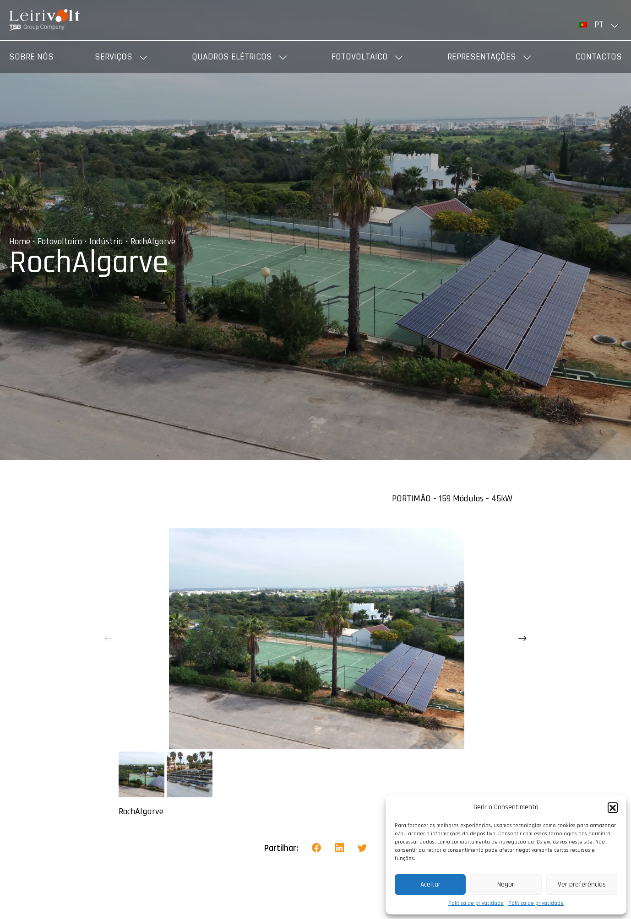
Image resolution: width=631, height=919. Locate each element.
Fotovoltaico (360, 57)
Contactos (599, 57)
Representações (481, 57)
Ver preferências (582, 884)
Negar (505, 884)
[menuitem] (600, 24)
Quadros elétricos (232, 57)
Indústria (106, 241)
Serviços (113, 57)
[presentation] (108, 638)
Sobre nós (31, 57)
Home (19, 241)
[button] (612, 807)
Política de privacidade (476, 903)
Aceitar (430, 884)
